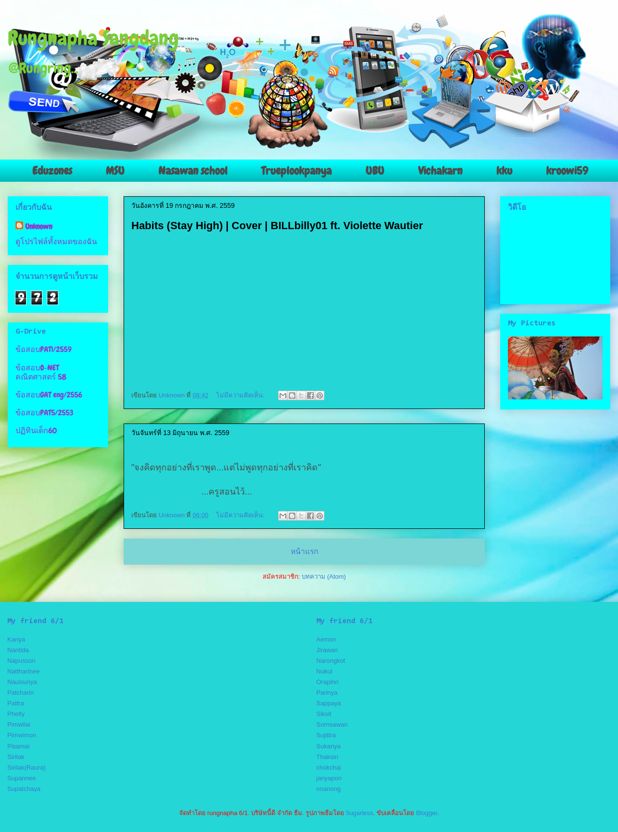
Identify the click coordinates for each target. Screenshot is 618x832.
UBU (374, 170)
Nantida (18, 650)
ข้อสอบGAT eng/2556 (48, 395)
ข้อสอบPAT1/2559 (43, 349)
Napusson (21, 660)
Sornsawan (332, 724)
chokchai (328, 767)
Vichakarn (440, 170)
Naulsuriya (22, 682)
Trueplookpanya (296, 170)
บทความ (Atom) (324, 576)
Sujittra (326, 735)
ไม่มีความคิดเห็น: (241, 395)
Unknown (38, 226)
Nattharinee (23, 671)
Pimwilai (18, 724)
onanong (328, 788)
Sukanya (328, 746)
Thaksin (327, 756)
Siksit (323, 713)
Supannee (21, 778)
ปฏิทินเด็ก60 (36, 430)
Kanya (16, 639)
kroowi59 (567, 170)
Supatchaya (24, 788)
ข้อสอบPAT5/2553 (44, 413)
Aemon (326, 639)
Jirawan (327, 650)
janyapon (329, 778)
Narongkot (330, 660)
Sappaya (328, 703)
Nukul (324, 671)
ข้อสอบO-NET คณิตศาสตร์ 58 (40, 372)
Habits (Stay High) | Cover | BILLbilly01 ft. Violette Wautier (277, 225)
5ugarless (359, 813)
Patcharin (20, 692)
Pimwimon (21, 735)
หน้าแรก (304, 551)
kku (504, 170)
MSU (115, 170)
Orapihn (327, 682)
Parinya (326, 692)
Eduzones (52, 170)
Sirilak (15, 756)
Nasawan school (192, 170)
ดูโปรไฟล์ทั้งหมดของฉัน (56, 241)
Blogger (426, 813)
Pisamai (18, 746)
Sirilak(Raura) (26, 767)
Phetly (16, 713)
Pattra (15, 703)
